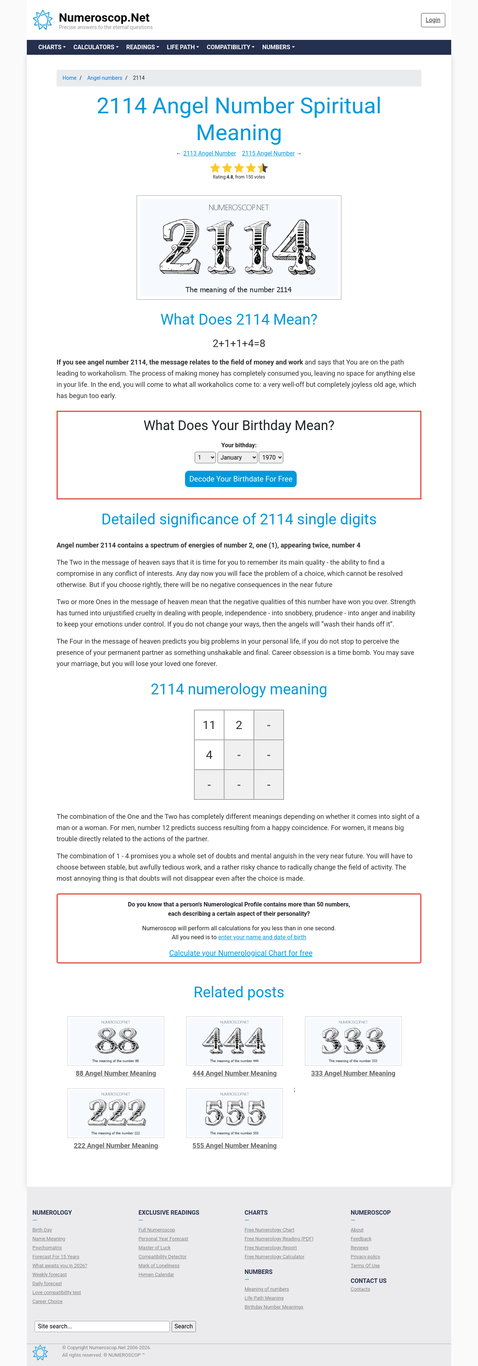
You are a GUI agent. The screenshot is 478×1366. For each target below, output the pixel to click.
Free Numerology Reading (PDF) (279, 1239)
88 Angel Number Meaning (116, 1073)
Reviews (360, 1247)
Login (433, 19)
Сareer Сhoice (47, 1301)
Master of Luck (154, 1247)
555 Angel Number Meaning (234, 1145)
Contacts (360, 1289)
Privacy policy (365, 1256)
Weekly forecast (49, 1274)
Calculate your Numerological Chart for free (240, 953)
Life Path (181, 47)
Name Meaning (48, 1239)
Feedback (361, 1239)
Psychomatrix (47, 1247)
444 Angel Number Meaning (234, 1073)
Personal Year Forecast (163, 1239)
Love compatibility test (56, 1292)
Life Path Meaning (264, 1298)
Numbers (276, 47)
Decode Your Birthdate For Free (240, 478)
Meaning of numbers (267, 1289)
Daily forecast (47, 1283)
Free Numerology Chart (269, 1230)
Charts (49, 47)
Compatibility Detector (162, 1256)
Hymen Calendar (156, 1274)
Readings (140, 47)
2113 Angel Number (209, 153)
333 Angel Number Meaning (353, 1073)
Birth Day (42, 1230)
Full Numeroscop (156, 1230)
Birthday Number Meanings (274, 1307)
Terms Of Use (365, 1265)
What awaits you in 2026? (59, 1265)
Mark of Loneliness (158, 1265)
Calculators (93, 47)
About (357, 1230)
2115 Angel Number (268, 153)
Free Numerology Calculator (275, 1256)
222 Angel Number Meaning (116, 1145)
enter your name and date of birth (262, 937)
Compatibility (228, 47)
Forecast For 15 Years (55, 1256)
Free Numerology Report (271, 1247)
